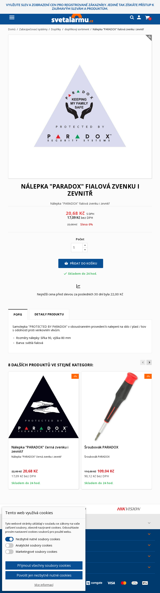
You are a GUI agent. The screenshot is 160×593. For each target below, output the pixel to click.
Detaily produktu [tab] (49, 314)
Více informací (43, 585)
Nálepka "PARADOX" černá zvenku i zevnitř (39, 449)
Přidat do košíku (80, 263)
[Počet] (77, 247)
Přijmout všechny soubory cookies (44, 565)
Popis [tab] (18, 314)
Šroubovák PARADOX (101, 447)
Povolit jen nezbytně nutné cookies (44, 575)
